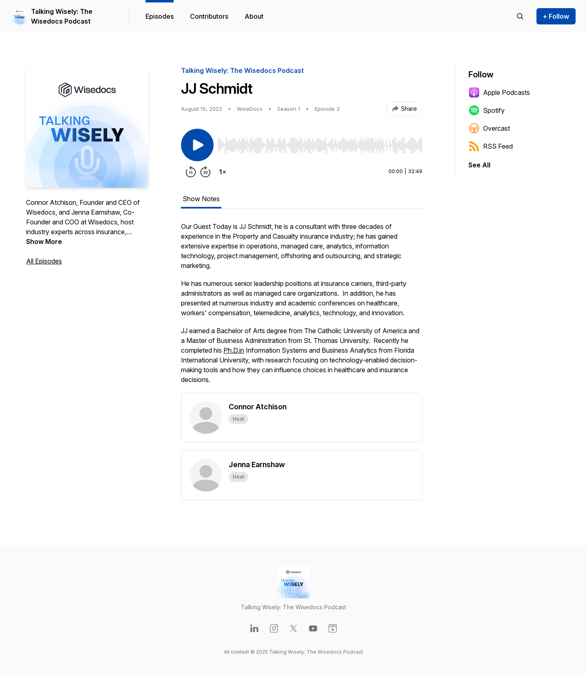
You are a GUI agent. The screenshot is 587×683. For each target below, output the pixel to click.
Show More (44, 241)
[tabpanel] (301, 307)
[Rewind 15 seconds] (190, 172)
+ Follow (556, 16)
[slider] (319, 145)
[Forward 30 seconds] (205, 172)
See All (479, 165)
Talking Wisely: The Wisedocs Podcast (62, 16)
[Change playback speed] (222, 172)
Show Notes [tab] (201, 199)
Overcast (489, 128)
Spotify (486, 110)
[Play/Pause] (197, 145)
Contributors (209, 16)
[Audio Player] (319, 143)
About (254, 16)
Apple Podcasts (499, 92)
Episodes (160, 16)
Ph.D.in (233, 350)
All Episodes (44, 261)
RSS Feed (490, 146)
